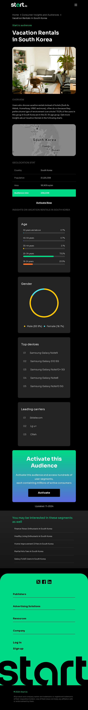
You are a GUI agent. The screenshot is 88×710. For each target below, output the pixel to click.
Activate (44, 492)
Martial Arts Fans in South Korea (28, 551)
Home (15, 15)
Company (19, 630)
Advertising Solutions (26, 606)
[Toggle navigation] (75, 5)
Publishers (19, 594)
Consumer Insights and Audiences (40, 15)
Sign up (18, 648)
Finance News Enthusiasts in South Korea (33, 529)
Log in (17, 642)
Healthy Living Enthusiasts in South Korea (33, 536)
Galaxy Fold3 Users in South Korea (30, 559)
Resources (19, 618)
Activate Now (44, 202)
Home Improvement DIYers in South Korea (33, 544)
